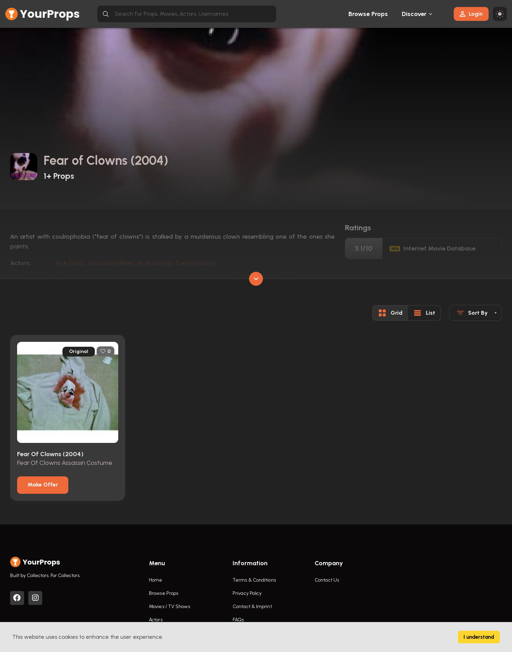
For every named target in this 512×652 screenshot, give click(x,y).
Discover (414, 14)
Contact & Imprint (252, 606)
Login (471, 13)
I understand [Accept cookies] (479, 637)
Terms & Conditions (254, 580)
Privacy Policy (247, 593)
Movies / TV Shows (169, 606)
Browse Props (368, 14)
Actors (156, 620)
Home (155, 580)
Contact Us (327, 580)
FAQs (238, 620)
